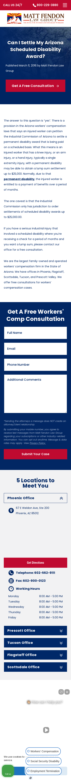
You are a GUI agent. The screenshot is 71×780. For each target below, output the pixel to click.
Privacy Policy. (38, 443)
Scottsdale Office (35, 667)
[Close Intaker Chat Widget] (67, 692)
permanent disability (19, 179)
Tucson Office (35, 642)
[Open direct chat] (61, 692)
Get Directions (35, 562)
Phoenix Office (35, 498)
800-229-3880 (47, 5)
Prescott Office (35, 630)
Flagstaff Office (35, 655)
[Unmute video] (47, 730)
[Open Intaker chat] (30, 778)
